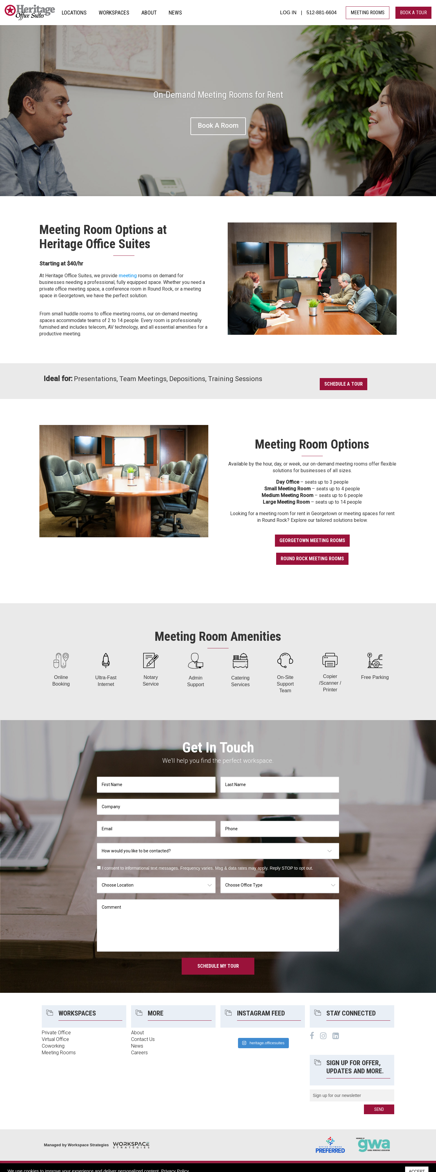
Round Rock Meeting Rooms (312, 558)
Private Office (56, 1032)
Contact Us (143, 1039)
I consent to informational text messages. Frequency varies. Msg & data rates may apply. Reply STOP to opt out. (207, 868)
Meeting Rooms (59, 1052)
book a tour (413, 12)
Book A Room (218, 125)
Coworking (53, 1046)
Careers (139, 1052)
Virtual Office (55, 1039)
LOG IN (288, 12)
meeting (127, 275)
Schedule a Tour (343, 384)
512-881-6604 (321, 12)
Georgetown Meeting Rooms (312, 540)
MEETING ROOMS (368, 12)
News (137, 1046)
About (137, 1032)
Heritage (30, 13)
